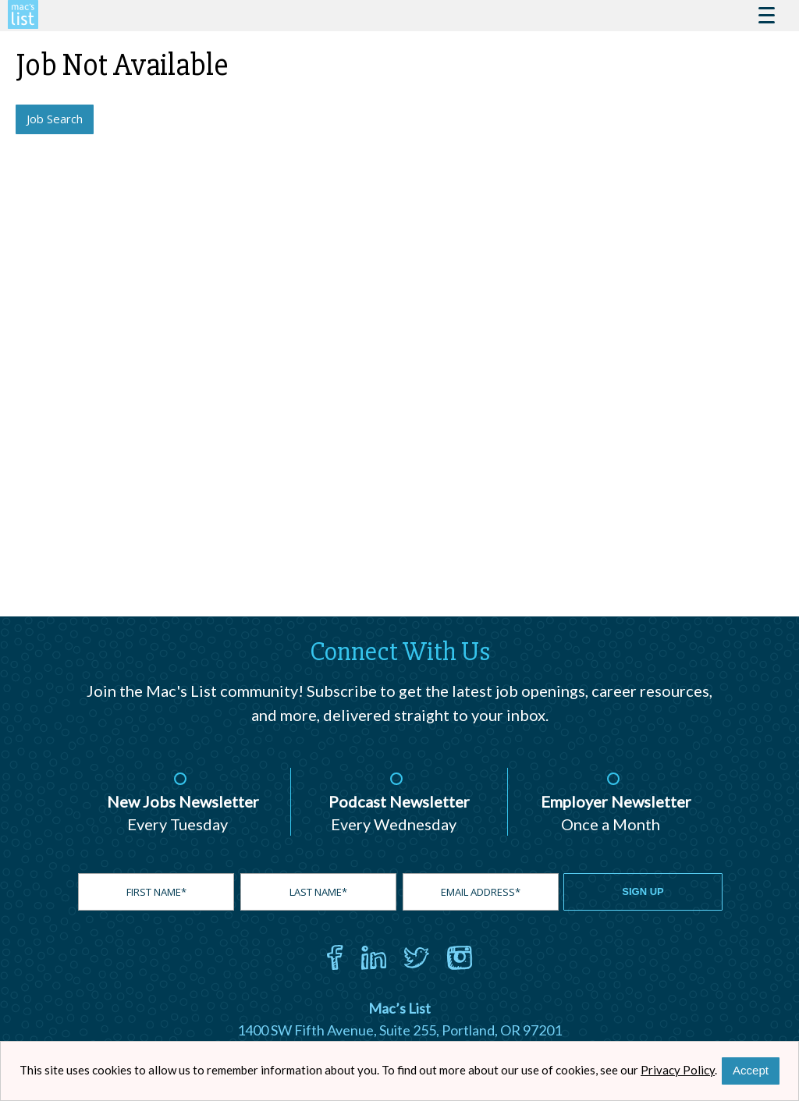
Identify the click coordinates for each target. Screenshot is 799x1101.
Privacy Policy (678, 1070)
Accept (751, 1070)
